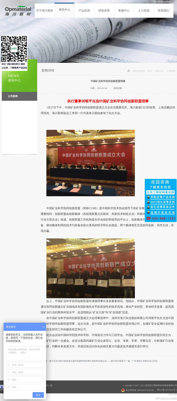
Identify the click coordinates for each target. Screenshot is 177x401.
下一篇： (141, 361)
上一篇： (82, 361)
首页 (150, 71)
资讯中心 (159, 71)
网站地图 (172, 394)
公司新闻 (171, 71)
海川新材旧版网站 (162, 2)
